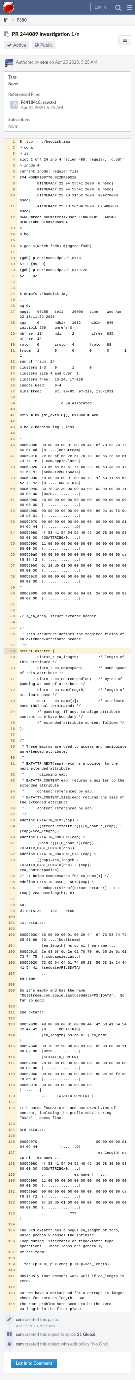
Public (46, 45)
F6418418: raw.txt (38, 102)
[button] (129, 7)
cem (44, 62)
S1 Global (86, 1334)
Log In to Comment (34, 1363)
